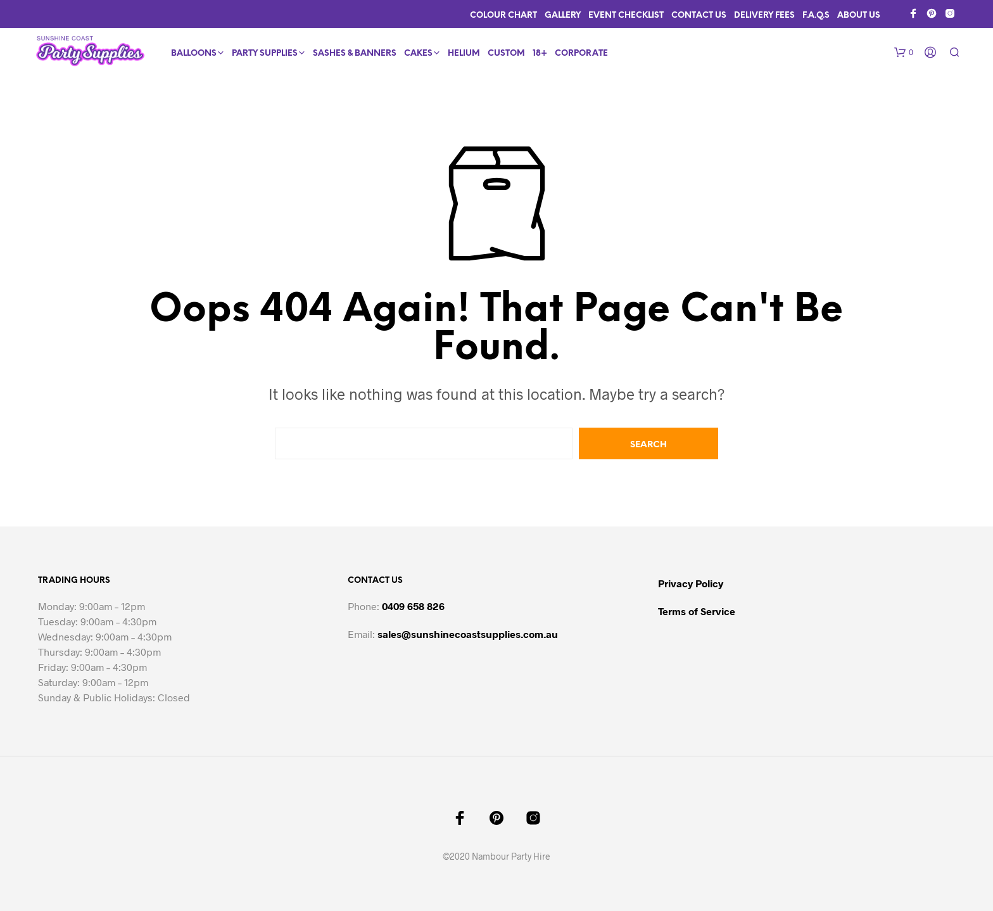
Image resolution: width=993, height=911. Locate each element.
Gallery (563, 15)
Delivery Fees (764, 15)
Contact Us (698, 15)
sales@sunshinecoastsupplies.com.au (467, 634)
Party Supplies (265, 53)
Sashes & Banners (354, 53)
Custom (506, 53)
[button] (903, 52)
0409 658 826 (413, 606)
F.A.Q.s (816, 15)
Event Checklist (626, 15)
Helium (464, 53)
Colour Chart (503, 15)
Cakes (418, 53)
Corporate (581, 53)
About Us (858, 15)
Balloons (194, 53)
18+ (540, 53)
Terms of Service (696, 611)
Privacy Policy (690, 583)
